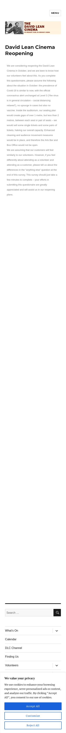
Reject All (33, 725)
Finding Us (11, 656)
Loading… (33, 399)
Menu (55, 13)
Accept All (33, 706)
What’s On (11, 630)
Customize (33, 715)
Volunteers (11, 665)
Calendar (11, 639)
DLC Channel (13, 647)
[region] (33, 702)
